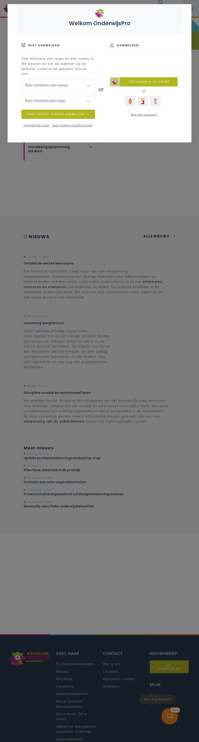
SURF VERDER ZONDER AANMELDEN (58, 114)
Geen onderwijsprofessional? (72, 125)
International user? (36, 125)
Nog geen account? (144, 114)
